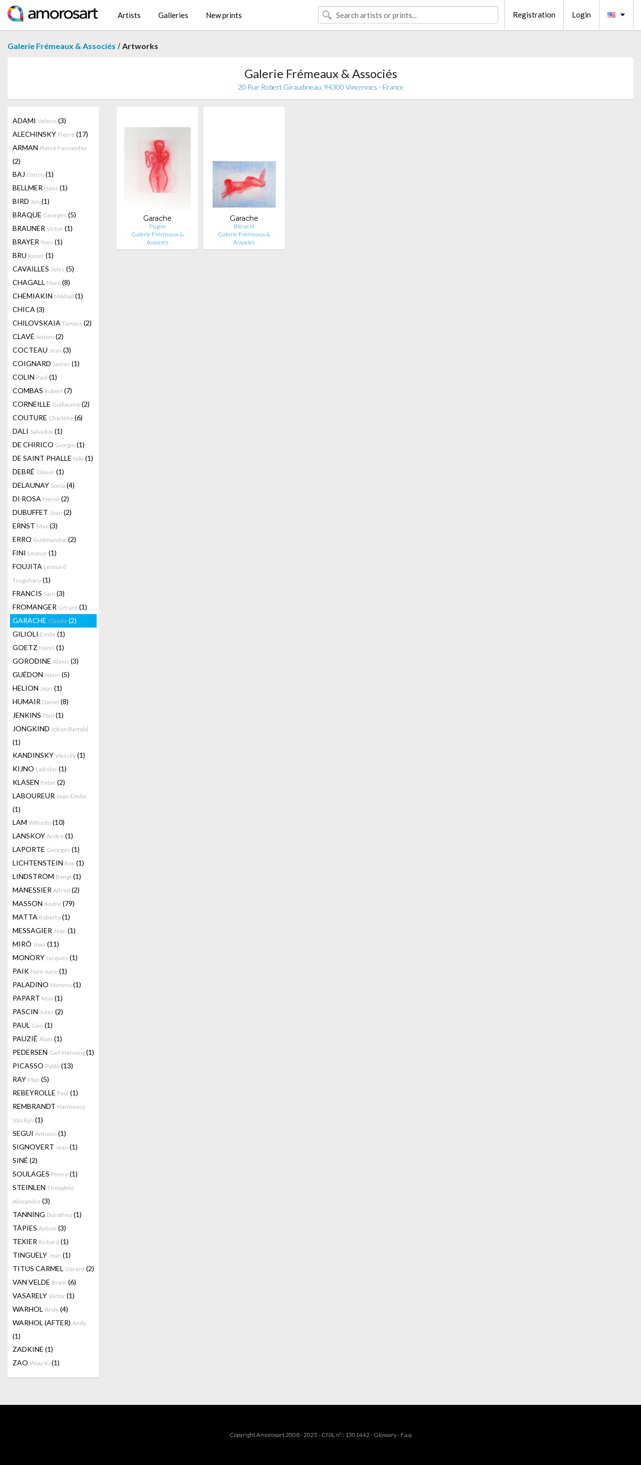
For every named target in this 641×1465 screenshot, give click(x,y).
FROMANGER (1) (50, 607)
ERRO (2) (44, 539)
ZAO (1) (36, 1362)
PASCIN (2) (38, 1011)
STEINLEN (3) (43, 1194)
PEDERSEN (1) (53, 1052)
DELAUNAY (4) (44, 485)
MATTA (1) (41, 917)
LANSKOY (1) (43, 835)
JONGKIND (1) (50, 735)
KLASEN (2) (39, 782)
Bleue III (244, 226)
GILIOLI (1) (39, 634)
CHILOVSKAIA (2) (52, 323)
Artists (129, 15)
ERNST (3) (35, 525)
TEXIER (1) (41, 1241)
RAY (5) (31, 1079)
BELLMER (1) (40, 187)
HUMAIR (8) (41, 701)
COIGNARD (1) (46, 363)
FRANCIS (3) (39, 593)
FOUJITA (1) (39, 573)
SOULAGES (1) (45, 1173)
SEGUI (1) (39, 1133)
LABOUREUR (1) (49, 802)
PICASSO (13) (43, 1065)
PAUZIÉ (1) (37, 1038)
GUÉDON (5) (41, 674)
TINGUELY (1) (42, 1255)
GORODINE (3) (46, 661)
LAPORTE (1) (46, 849)
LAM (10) (39, 822)
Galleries (173, 15)
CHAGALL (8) (41, 282)
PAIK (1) (40, 971)
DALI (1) (38, 431)
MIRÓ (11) (36, 944)
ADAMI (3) (39, 120)
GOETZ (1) (38, 647)
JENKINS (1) (38, 715)
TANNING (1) (47, 1214)
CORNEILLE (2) (51, 404)
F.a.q (406, 1434)
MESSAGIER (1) (44, 930)
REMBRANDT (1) (49, 1113)
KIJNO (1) (40, 768)
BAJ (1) (33, 174)
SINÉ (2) (25, 1160)
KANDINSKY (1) (49, 755)
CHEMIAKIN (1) (48, 295)
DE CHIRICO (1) (49, 444)
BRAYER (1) (38, 241)
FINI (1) (35, 552)
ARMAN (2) (50, 154)
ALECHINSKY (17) (50, 134)
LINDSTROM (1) (47, 876)
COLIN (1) (35, 377)
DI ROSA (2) (41, 498)
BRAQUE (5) (44, 214)
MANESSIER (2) (46, 890)
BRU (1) (33, 255)
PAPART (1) (38, 998)
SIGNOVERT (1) (45, 1146)
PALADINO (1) (47, 984)
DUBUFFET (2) (42, 512)
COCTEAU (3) (42, 350)
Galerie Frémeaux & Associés (62, 46)
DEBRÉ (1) (38, 471)
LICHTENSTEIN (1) (48, 862)
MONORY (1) (45, 957)
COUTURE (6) (48, 417)
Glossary (385, 1434)
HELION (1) (37, 688)
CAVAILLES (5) (43, 268)
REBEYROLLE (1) (45, 1092)
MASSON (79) (44, 903)
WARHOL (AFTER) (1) (49, 1329)
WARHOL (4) (40, 1309)
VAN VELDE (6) (44, 1282)
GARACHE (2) (45, 620)
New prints (224, 15)
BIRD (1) (31, 201)
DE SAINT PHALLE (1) (53, 458)
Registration (534, 14)
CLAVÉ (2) (38, 336)
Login (581, 14)
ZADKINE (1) (33, 1349)
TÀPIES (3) (39, 1228)
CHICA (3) (29, 309)
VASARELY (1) (44, 1295)
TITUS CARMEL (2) (53, 1268)
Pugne (157, 226)
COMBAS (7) (42, 390)
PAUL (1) (33, 1025)
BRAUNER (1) (43, 228)
